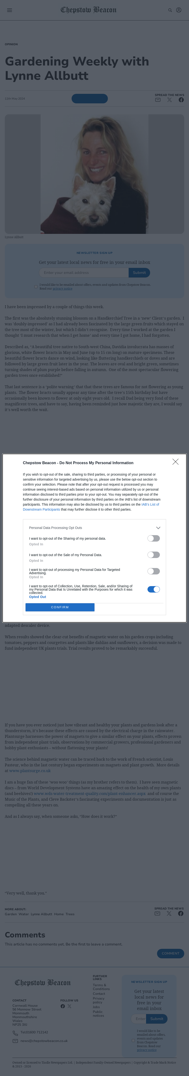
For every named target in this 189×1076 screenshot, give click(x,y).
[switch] (153, 538)
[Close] (177, 463)
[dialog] (94, 538)
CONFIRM (60, 607)
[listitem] (94, 527)
